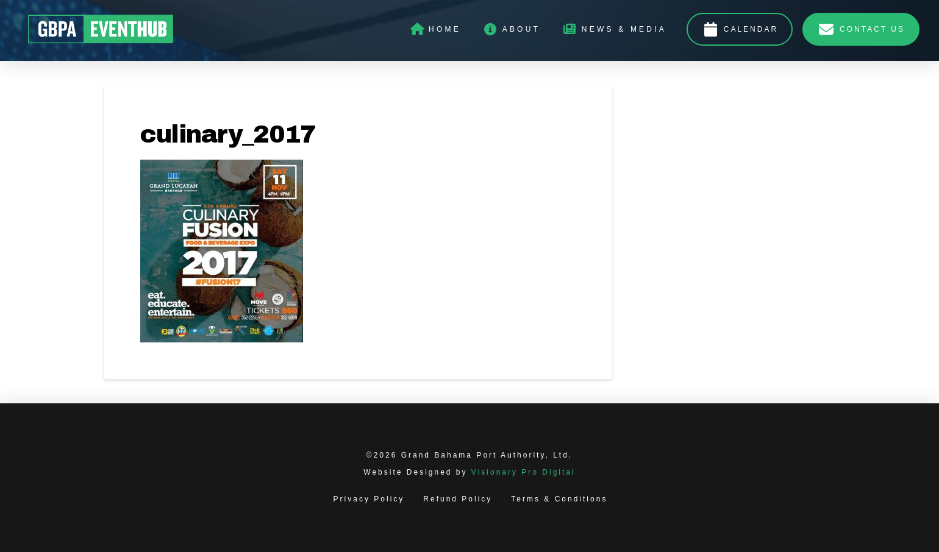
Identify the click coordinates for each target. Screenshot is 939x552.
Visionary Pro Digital (523, 472)
